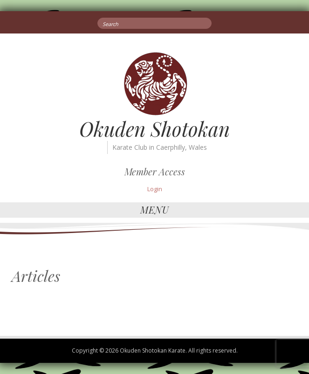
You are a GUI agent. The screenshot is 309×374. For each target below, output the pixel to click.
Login (154, 189)
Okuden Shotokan (154, 129)
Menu (154, 209)
